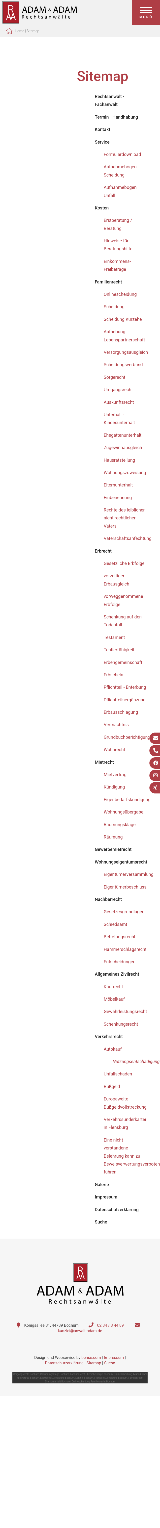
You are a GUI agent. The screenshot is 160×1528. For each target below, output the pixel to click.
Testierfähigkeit (119, 649)
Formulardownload (122, 154)
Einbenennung (118, 497)
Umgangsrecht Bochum (26, 1374)
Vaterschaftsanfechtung (128, 538)
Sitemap (33, 31)
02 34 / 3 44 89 (110, 1325)
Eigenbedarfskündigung (127, 799)
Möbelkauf (114, 999)
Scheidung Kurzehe (123, 319)
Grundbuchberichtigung (127, 737)
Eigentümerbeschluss (125, 887)
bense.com (91, 1357)
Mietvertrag (115, 774)
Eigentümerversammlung (129, 874)
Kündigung (114, 786)
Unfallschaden (118, 1073)
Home (19, 31)
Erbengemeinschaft (123, 662)
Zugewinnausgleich (123, 447)
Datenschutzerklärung (64, 1363)
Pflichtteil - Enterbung (125, 687)
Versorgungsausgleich (126, 352)
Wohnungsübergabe (123, 812)
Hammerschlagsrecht (125, 949)
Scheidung (114, 306)
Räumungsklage (120, 824)
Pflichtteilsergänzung (125, 699)
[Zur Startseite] (39, 22)
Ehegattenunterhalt (122, 435)
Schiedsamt (115, 924)
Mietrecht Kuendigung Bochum (57, 1377)
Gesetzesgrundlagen (124, 911)
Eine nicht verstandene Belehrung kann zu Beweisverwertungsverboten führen (132, 1156)
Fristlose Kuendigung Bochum (110, 1377)
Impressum (114, 1357)
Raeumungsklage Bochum (54, 1374)
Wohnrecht (114, 749)
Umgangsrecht (118, 389)
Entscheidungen (119, 961)
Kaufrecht (113, 986)
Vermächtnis (116, 724)
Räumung (113, 837)
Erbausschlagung (121, 712)
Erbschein (113, 674)
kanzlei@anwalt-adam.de (80, 1330)
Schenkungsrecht (121, 1024)
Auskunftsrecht (119, 402)
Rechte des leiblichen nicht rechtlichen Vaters (125, 518)
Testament (114, 637)
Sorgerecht (114, 377)
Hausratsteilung (119, 460)
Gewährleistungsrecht (125, 1011)
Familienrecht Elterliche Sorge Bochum (91, 1374)
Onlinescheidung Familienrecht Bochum (93, 1381)
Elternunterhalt (118, 484)
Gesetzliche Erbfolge (124, 563)
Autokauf (113, 1049)
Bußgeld (112, 1086)
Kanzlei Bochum (84, 1377)
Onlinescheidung (120, 294)
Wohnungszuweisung (125, 472)
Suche (109, 1363)
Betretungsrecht (119, 936)
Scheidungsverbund (123, 364)
